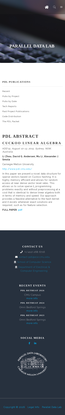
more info (32, 298)
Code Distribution (11, 116)
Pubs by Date (9, 101)
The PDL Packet (10, 121)
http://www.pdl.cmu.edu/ (17, 169)
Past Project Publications (15, 111)
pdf (20, 210)
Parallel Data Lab (52, 407)
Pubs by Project (10, 96)
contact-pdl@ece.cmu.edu (34, 257)
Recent (6, 91)
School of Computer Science (34, 262)
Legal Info (33, 407)
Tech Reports (9, 106)
